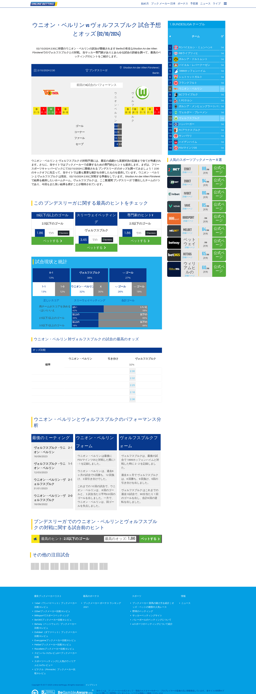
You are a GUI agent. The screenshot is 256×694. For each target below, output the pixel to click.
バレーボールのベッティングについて (151, 620)
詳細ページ (187, 172)
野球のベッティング (142, 611)
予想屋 (194, 3)
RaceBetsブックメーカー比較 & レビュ (54, 649)
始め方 (145, 3)
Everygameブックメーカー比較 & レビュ (55, 640)
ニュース (205, 3)
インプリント (91, 685)
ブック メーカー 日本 (163, 3)
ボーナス (183, 3)
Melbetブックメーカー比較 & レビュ (52, 645)
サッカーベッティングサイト (147, 615)
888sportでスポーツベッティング (51, 615)
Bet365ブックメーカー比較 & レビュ (53, 620)
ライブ (217, 3)
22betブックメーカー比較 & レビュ (52, 611)
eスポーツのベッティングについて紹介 (152, 624)
